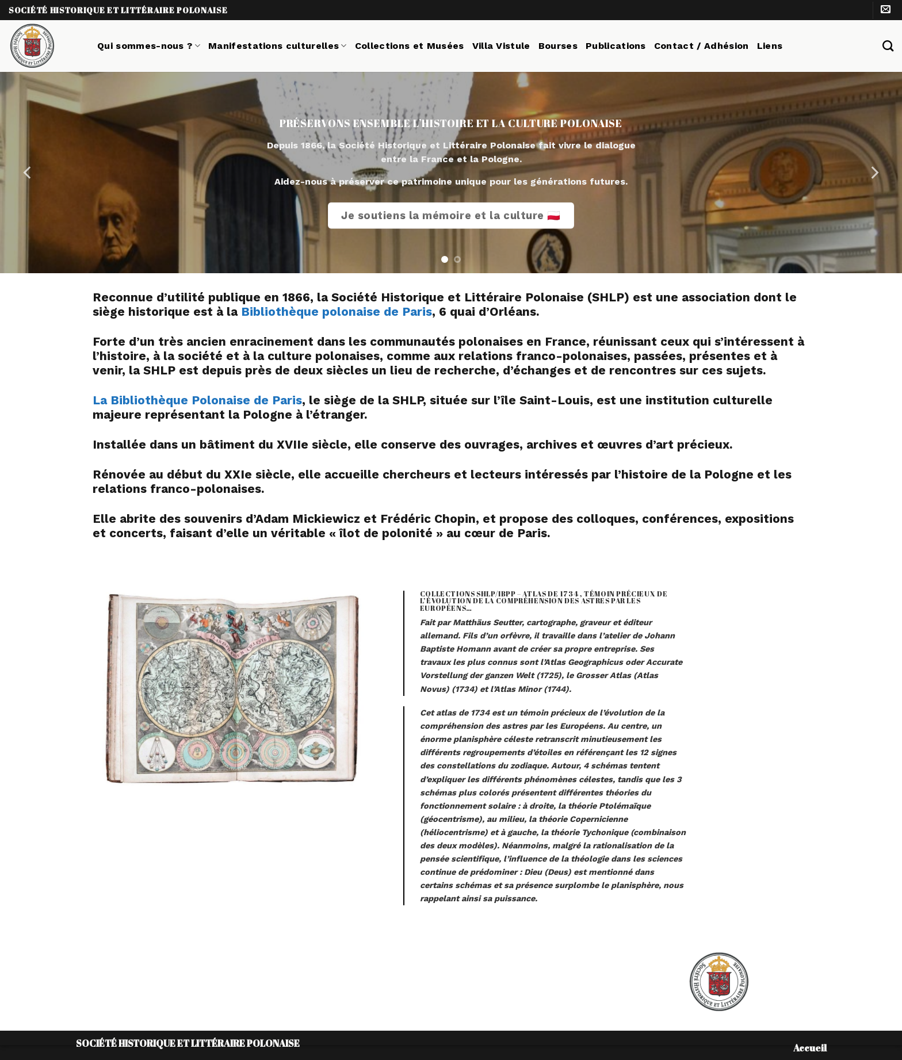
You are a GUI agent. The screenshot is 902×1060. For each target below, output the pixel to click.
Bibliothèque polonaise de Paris (336, 312)
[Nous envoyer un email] (885, 10)
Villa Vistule (501, 45)
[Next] (873, 172)
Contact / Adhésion (701, 45)
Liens (770, 45)
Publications (616, 45)
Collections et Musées (409, 45)
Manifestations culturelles (277, 45)
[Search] (887, 45)
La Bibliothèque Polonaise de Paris (197, 400)
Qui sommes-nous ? (148, 45)
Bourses (558, 45)
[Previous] (28, 172)
